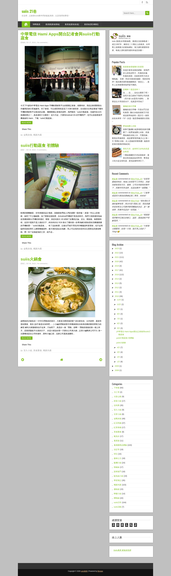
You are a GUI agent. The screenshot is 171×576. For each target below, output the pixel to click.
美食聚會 (37, 350)
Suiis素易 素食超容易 (122, 550)
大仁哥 (116, 392)
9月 (118, 309)
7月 (118, 319)
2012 (117, 287)
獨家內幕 (37, 135)
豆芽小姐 (117, 414)
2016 (117, 274)
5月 (118, 328)
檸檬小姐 (117, 494)
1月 (118, 362)
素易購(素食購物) (52, 24)
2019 (117, 266)
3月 (118, 352)
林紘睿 (115, 179)
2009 (117, 366)
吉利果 (116, 405)
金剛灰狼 (28, 135)
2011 (117, 292)
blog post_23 (136, 179)
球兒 (116, 454)
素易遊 (116, 441)
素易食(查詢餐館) (91, 24)
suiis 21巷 (29, 11)
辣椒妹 (116, 467)
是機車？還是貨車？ (131, 89)
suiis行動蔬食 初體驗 (40, 145)
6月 (118, 323)
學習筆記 (117, 480)
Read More (26, 123)
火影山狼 (117, 396)
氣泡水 (116, 436)
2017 (117, 270)
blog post (135, 201)
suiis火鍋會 (31, 259)
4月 (118, 347)
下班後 (116, 388)
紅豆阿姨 (117, 423)
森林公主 (117, 458)
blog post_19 (136, 193)
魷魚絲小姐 (118, 476)
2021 (117, 257)
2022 (117, 253)
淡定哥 (116, 449)
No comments (42, 42)
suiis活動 (117, 507)
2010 (117, 296)
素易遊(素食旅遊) (72, 24)
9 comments (41, 150)
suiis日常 (117, 502)
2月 (118, 357)
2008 (117, 370)
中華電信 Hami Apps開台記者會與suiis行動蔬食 (60, 36)
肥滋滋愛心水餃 (129, 126)
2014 (117, 279)
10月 (119, 304)
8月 (118, 314)
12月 (119, 300)
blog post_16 (136, 226)
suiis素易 (36, 24)
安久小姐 (28, 350)
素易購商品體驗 (120, 445)
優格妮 (116, 489)
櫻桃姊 (116, 498)
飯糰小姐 (117, 463)
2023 (117, 248)
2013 (117, 283)
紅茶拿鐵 (117, 427)
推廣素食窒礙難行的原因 (133, 67)
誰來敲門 (117, 471)
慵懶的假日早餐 (129, 106)
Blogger (100, 571)
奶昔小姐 (117, 401)
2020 (117, 261)
